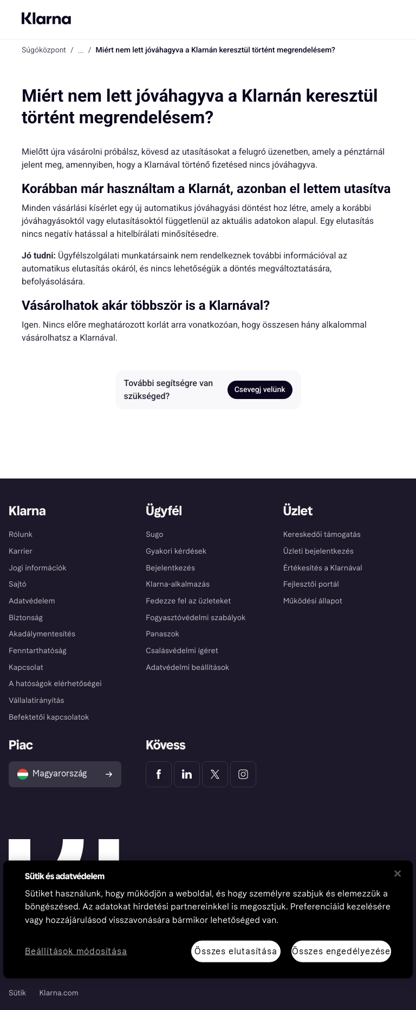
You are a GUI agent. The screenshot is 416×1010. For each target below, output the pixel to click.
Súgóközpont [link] (44, 50)
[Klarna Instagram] (243, 774)
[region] (208, 919)
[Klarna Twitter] (215, 774)
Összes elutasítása (235, 951)
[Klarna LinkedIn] (187, 774)
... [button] (81, 50)
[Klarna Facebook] (159, 774)
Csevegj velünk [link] (260, 390)
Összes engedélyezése (341, 951)
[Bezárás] (398, 873)
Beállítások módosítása (76, 951)
